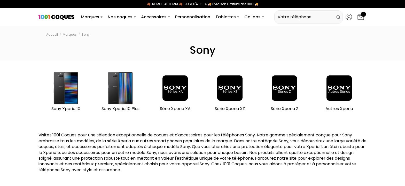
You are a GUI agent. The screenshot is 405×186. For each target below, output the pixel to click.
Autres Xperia (339, 109)
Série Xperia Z (284, 109)
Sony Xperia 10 (65, 109)
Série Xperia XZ (230, 109)
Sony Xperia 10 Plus (120, 109)
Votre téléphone (308, 17)
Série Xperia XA (175, 109)
